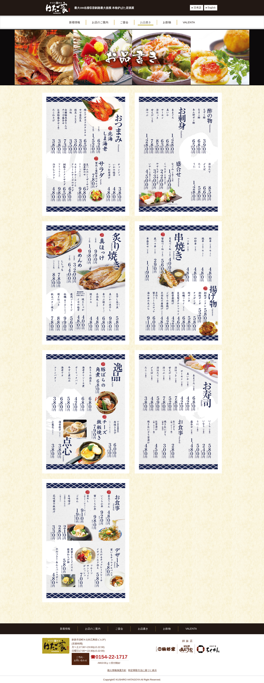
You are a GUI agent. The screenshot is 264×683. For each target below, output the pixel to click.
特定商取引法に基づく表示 (142, 670)
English (212, 7)
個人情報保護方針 (116, 670)
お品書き (145, 22)
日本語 (197, 7)
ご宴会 (124, 22)
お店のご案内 (100, 22)
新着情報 (74, 22)
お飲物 (167, 22)
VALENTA (189, 22)
